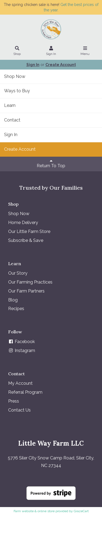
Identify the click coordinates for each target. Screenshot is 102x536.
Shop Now (14, 76)
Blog (13, 299)
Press (13, 401)
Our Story (17, 273)
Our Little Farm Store (29, 231)
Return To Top (51, 163)
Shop (17, 51)
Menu (85, 51)
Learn (10, 105)
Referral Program (25, 392)
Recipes (16, 308)
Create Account (60, 65)
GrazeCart (81, 511)
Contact (12, 120)
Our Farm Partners (26, 291)
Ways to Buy (17, 90)
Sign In (51, 51)
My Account (20, 383)
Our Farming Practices (30, 282)
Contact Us (19, 410)
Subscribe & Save (25, 240)
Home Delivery (23, 222)
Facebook (21, 341)
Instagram (21, 350)
